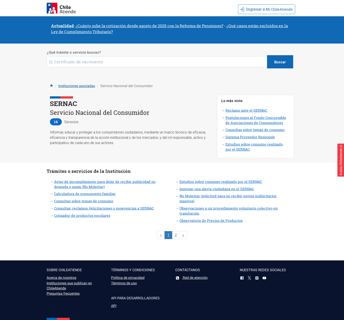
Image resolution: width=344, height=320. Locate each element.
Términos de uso (124, 283)
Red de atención (191, 278)
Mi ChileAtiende (266, 9)
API (113, 306)
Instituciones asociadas (76, 86)
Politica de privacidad (128, 278)
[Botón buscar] (280, 61)
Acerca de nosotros (61, 278)
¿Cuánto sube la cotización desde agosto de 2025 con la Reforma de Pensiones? (149, 25)
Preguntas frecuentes (63, 293)
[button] (340, 160)
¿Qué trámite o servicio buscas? (74, 52)
